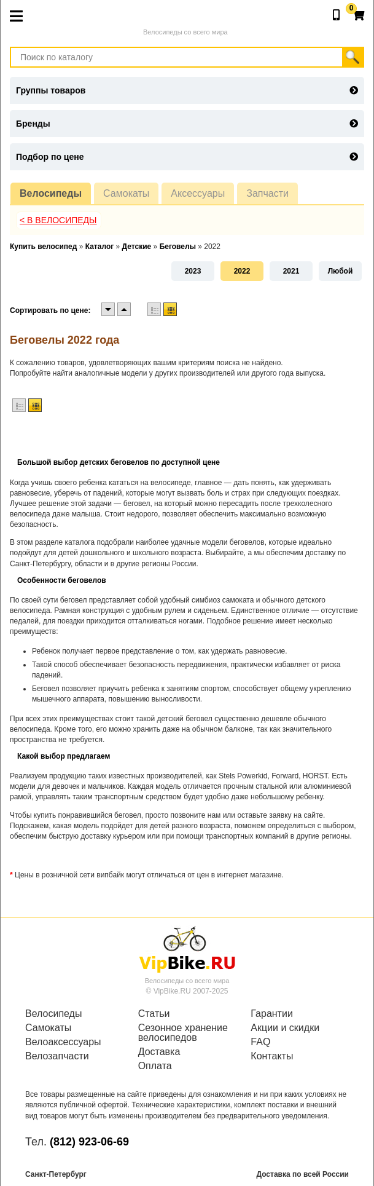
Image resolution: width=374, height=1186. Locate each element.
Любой (340, 271)
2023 (193, 271)
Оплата (155, 1066)
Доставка (159, 1052)
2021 (291, 271)
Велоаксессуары (63, 1042)
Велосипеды (51, 193)
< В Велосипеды (58, 220)
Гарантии (272, 1014)
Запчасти (267, 193)
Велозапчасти (57, 1056)
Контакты (272, 1056)
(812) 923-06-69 (89, 1142)
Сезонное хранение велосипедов (183, 1033)
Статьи (154, 1014)
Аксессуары (198, 193)
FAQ (260, 1042)
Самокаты (126, 193)
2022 (242, 271)
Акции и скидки (285, 1028)
